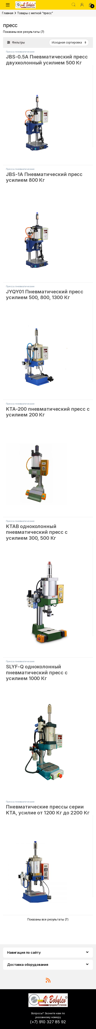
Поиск (73, 4)
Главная (7, 13)
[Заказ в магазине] (69, 42)
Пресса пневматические (20, 51)
